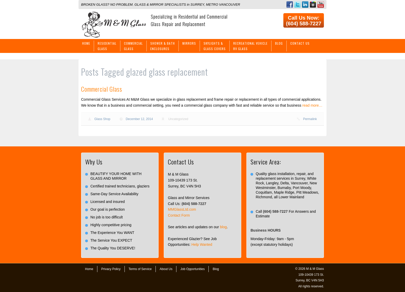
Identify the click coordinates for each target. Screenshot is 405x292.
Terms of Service (140, 269)
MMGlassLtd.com (182, 209)
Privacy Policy (111, 269)
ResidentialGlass (107, 46)
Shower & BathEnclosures (162, 46)
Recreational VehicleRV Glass (250, 46)
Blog (279, 43)
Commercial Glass (101, 88)
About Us (166, 269)
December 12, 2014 (139, 119)
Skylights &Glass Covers (215, 46)
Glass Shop (102, 119)
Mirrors (189, 43)
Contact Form (179, 215)
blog (223, 227)
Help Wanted (201, 244)
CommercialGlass (133, 46)
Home (86, 43)
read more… (312, 105)
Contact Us (300, 43)
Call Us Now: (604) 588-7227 (303, 20)
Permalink (310, 119)
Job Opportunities (192, 269)
